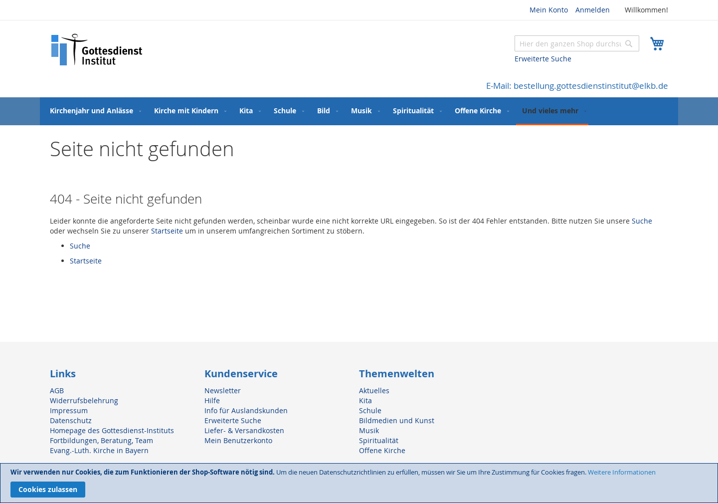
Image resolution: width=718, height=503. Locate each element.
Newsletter (222, 390)
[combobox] (577, 43)
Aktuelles (374, 390)
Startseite (167, 231)
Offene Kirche (382, 450)
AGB (57, 390)
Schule (370, 410)
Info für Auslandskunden (246, 410)
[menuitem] (93, 110)
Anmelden (592, 9)
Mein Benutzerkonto (238, 440)
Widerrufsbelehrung (84, 400)
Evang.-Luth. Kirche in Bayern (99, 450)
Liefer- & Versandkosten (244, 430)
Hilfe (212, 400)
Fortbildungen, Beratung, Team (101, 440)
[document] (359, 483)
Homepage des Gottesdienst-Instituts (112, 430)
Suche (642, 221)
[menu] (359, 111)
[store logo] (97, 49)
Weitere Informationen (622, 472)
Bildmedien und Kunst (396, 420)
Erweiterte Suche (543, 58)
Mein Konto (549, 9)
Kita (365, 400)
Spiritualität (378, 440)
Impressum (69, 410)
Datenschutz (71, 420)
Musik (369, 430)
